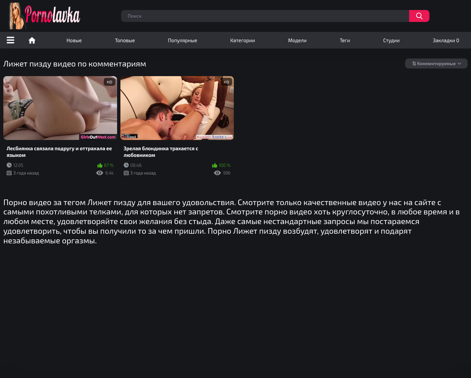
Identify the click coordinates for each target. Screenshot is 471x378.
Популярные (182, 40)
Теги (345, 40)
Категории (242, 40)
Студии (391, 40)
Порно (32, 40)
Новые (74, 40)
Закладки (446, 40)
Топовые (125, 40)
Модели (297, 40)
